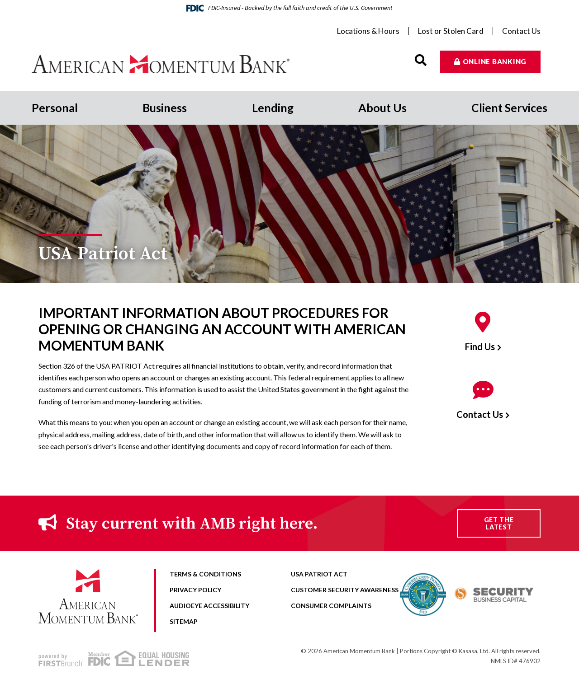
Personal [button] (55, 107)
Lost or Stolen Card (451, 31)
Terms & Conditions (205, 574)
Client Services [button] (509, 107)
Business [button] (164, 107)
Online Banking (495, 61)
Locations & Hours (368, 31)
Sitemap (184, 621)
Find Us (480, 346)
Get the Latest (499, 523)
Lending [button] (273, 107)
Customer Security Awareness (345, 590)
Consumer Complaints (331, 605)
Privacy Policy (195, 590)
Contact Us (521, 31)
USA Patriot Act (319, 574)
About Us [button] (382, 107)
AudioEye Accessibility (209, 605)
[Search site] (421, 60)
